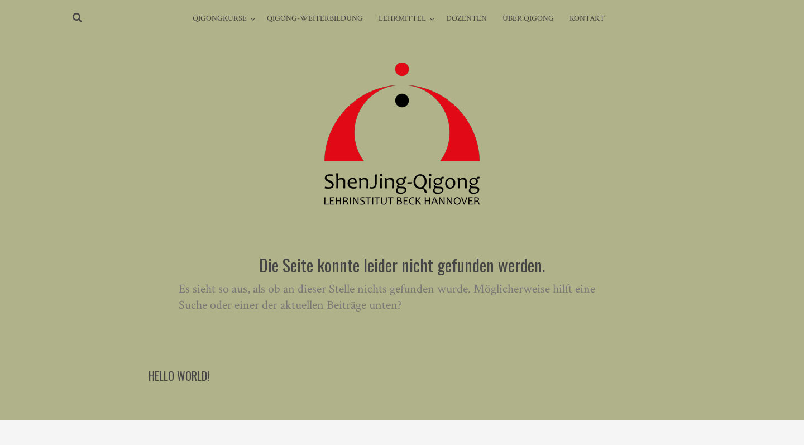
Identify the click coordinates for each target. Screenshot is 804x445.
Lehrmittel (402, 18)
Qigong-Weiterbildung (315, 18)
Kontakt (587, 18)
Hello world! (179, 375)
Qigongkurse (220, 18)
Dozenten (466, 18)
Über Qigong (528, 18)
